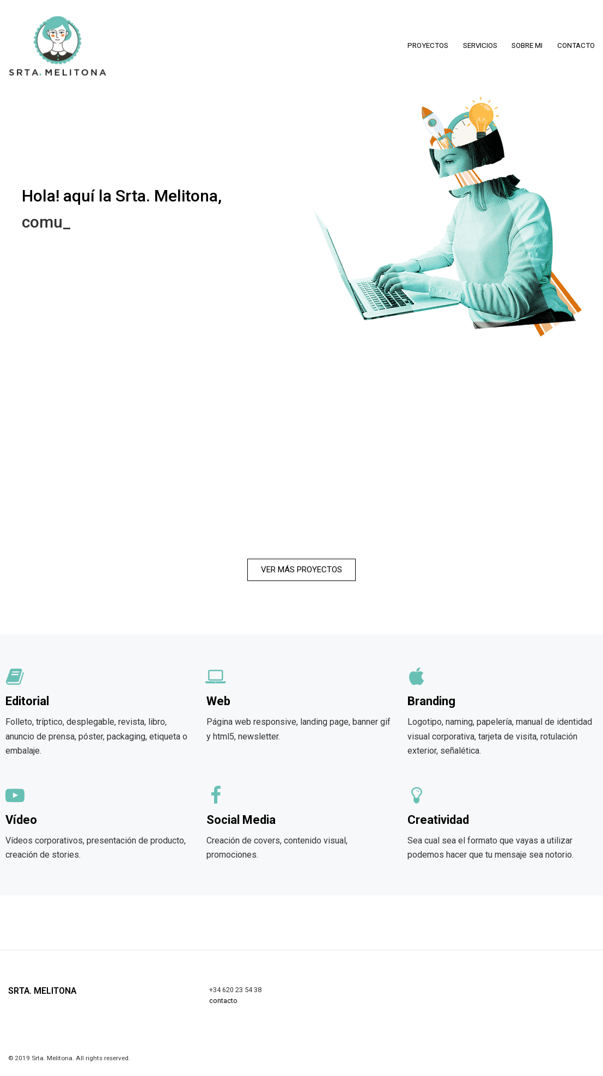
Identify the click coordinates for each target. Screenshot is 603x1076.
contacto (223, 1000)
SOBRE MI (527, 45)
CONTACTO (576, 45)
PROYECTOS (427, 45)
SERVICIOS (480, 45)
